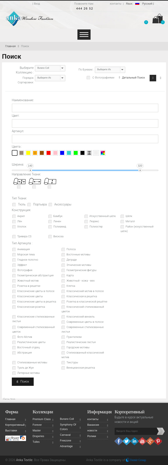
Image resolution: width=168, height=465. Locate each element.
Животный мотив (28, 280)
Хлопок (21, 226)
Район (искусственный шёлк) (137, 229)
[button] (146, 19)
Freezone (70, 441)
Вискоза (58, 236)
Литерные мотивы (28, 372)
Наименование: (23, 100)
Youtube (142, 441)
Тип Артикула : (22, 243)
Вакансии (97, 425)
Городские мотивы (77, 347)
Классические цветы (30, 296)
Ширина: (18, 164)
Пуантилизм (74, 336)
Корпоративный (15, 425)
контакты (115, 3)
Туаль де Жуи (25, 367)
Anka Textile (24, 460)
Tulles (43, 442)
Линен (57, 221)
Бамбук (58, 216)
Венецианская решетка (80, 367)
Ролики (97, 437)
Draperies (43, 437)
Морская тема (26, 254)
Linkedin (134, 441)
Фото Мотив (24, 336)
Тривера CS (24, 236)
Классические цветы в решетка (36, 301)
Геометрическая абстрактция (35, 275)
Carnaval (70, 435)
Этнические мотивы (78, 265)
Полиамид (59, 226)
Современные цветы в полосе (85, 321)
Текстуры (72, 362)
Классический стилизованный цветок (82, 309)
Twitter (126, 441)
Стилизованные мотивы (32, 362)
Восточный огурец (28, 347)
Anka (89, 460)
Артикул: (18, 131)
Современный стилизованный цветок (33, 329)
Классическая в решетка (81, 296)
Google (150, 441)
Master (43, 431)
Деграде (71, 259)
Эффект (22, 265)
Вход (36, 3)
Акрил (21, 216)
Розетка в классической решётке (86, 301)
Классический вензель (80, 316)
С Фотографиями (103, 77)
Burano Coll (70, 419)
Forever (43, 425)
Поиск (25, 46)
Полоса (71, 249)
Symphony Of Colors (70, 427)
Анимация (23, 249)
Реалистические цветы (31, 342)
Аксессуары (63, 204)
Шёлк (129, 216)
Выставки (15, 431)
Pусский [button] (140, 3)
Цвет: (15, 115)
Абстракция (24, 352)
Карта (70, 275)
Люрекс (94, 221)
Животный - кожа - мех (80, 280)
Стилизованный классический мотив (82, 355)
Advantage (70, 447)
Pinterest (158, 441)
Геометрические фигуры (81, 270)
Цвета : (17, 146)
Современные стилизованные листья (82, 329)
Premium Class (43, 420)
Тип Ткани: (19, 198)
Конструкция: (21, 210)
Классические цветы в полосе (35, 291)
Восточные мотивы (78, 254)
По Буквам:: (86, 69)
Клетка (70, 285)
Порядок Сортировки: (26, 80)
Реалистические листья (81, 342)
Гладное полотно (27, 259)
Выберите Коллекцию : (25, 70)
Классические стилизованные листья (33, 319)
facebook (118, 441)
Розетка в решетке (28, 285)
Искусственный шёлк (102, 216)
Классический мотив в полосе (85, 291)
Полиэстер (96, 226)
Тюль (21, 204)
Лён (19, 221)
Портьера (39, 204)
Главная (12, 46)
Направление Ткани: (26, 174)
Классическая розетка (31, 306)
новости (97, 431)
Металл (130, 221)
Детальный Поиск (132, 77)
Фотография (24, 270)
